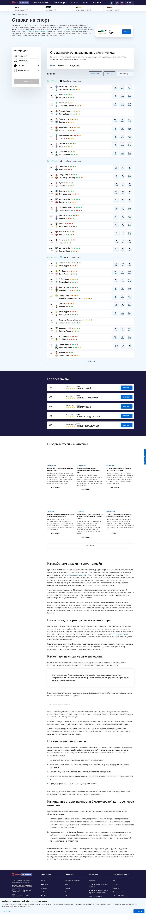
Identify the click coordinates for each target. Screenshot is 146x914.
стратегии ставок (26, 31)
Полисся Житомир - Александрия (95, 897)
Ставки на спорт (60, 3)
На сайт (126, 31)
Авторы (115, 884)
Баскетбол (68, 899)
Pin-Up (43, 903)
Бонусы (85, 3)
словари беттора (43, 31)
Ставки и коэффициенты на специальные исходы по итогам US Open (89, 470)
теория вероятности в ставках (76, 29)
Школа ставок (97, 3)
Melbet (43, 892)
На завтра (109, 73)
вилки (35, 31)
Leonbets (44, 888)
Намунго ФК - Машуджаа (97, 906)
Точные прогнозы (121, 634)
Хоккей (67, 888)
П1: (115, 88)
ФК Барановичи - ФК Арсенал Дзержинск (98, 886)
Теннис (19, 65)
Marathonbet (45, 899)
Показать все (90, 361)
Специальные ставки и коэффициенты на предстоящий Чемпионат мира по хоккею (90, 516)
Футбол (52, 81)
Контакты (116, 888)
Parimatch (44, 884)
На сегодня (95, 73)
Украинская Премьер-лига (70, 257)
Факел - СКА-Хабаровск (96, 902)
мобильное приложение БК (76, 575)
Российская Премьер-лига (70, 81)
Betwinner (44, 895)
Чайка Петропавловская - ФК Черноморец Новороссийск (98, 892)
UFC (66, 895)
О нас (114, 880)
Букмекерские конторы (42, 3)
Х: (122, 88)
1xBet (43, 880)
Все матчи (92, 880)
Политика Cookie (118, 892)
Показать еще (90, 545)
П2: (129, 88)
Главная (14, 14)
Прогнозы (74, 3)
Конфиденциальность (120, 895)
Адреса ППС (117, 899)
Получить (126, 387)
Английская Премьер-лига (70, 161)
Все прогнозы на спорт (72, 880)
